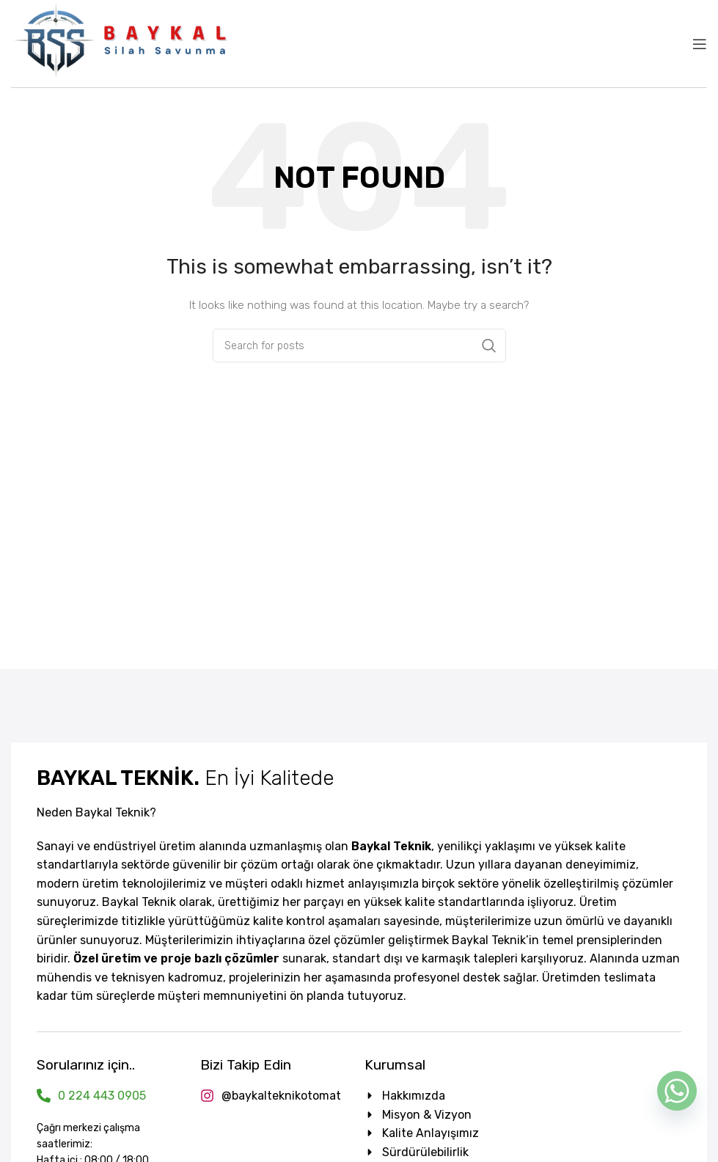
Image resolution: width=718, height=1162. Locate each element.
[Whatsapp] (677, 1091)
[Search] (359, 345)
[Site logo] (121, 43)
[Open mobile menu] (699, 44)
